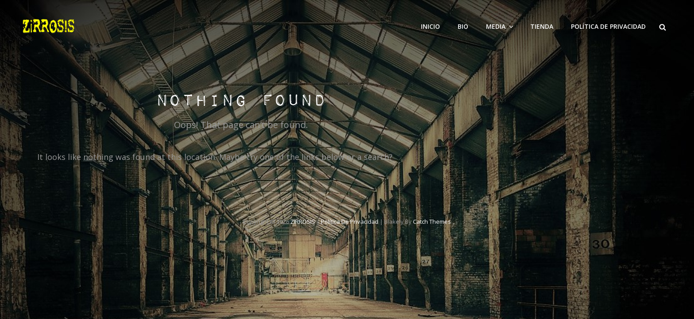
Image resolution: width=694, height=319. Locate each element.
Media (500, 26)
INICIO (430, 26)
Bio (463, 26)
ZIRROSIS (302, 222)
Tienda (541, 26)
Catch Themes (432, 222)
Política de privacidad (608, 26)
